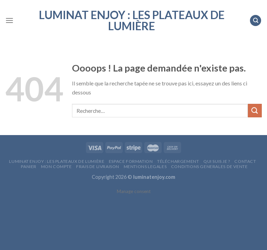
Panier (29, 166)
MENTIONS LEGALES (145, 166)
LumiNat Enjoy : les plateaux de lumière (132, 20)
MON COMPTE (56, 166)
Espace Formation (131, 161)
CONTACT (245, 161)
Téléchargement (178, 161)
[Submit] (255, 110)
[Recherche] (255, 20)
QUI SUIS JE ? (216, 161)
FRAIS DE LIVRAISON (97, 166)
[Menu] (9, 20)
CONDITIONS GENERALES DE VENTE (209, 166)
